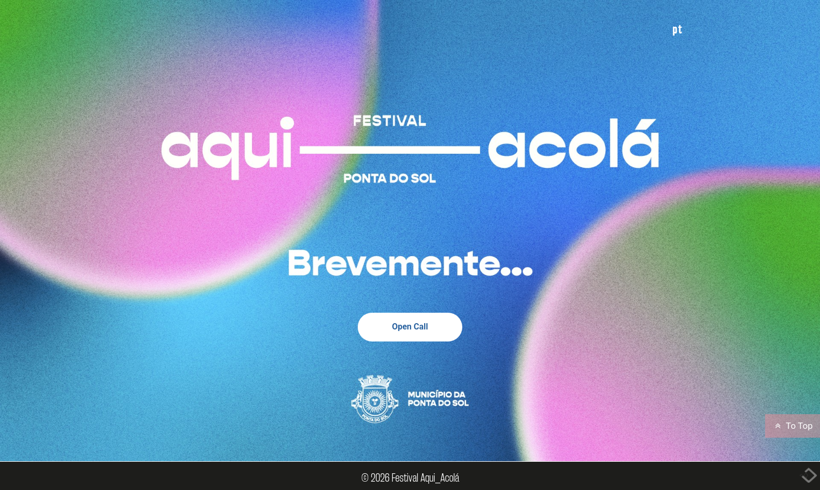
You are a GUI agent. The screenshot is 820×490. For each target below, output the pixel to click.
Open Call (410, 327)
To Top (792, 425)
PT (678, 29)
